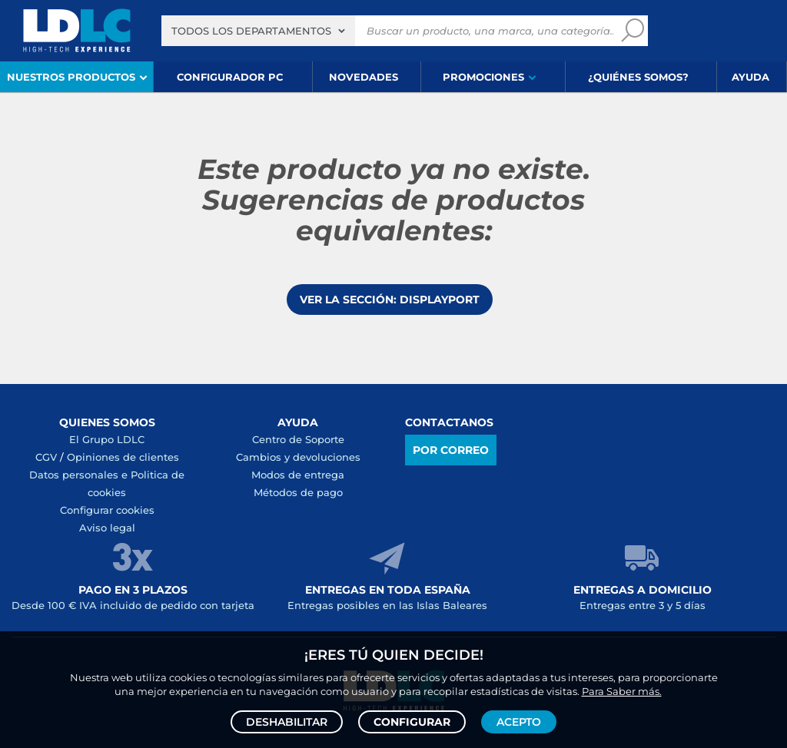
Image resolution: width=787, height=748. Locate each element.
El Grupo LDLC (106, 439)
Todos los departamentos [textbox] (251, 31)
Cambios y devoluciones (298, 457)
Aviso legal (107, 527)
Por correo (451, 450)
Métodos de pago (298, 492)
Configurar (412, 722)
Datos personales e (80, 474)
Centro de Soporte (298, 439)
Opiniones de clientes (123, 457)
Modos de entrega (297, 474)
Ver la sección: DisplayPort (390, 299)
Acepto (518, 722)
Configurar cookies (107, 510)
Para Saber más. (622, 691)
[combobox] (258, 30)
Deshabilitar (286, 722)
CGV (46, 457)
